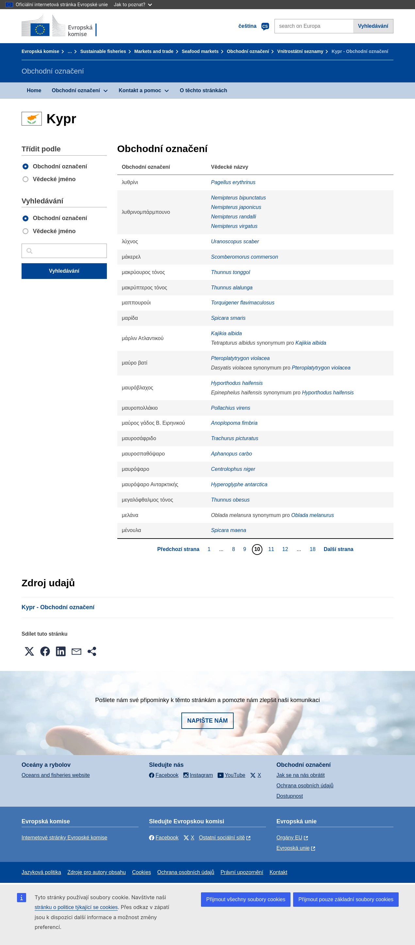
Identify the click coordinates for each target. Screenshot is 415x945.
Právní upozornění (242, 872)
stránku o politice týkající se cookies (76, 907)
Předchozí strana (178, 549)
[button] (29, 651)
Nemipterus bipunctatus (238, 197)
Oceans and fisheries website (56, 775)
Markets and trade (154, 51)
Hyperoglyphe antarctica (239, 484)
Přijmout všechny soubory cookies (245, 899)
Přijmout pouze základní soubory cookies (345, 899)
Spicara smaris (228, 318)
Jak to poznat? (133, 4)
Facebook (163, 837)
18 (313, 549)
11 (272, 549)
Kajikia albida (226, 333)
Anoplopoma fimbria (234, 423)
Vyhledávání (373, 26)
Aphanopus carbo (231, 453)
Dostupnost (289, 796)
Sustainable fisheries (103, 51)
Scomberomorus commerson (244, 257)
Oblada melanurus (312, 515)
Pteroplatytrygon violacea (240, 358)
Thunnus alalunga (232, 287)
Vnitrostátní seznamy (300, 51)
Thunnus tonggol (230, 272)
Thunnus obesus (230, 500)
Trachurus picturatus (234, 438)
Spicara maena (228, 530)
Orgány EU (289, 837)
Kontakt (278, 872)
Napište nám (207, 720)
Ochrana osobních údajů (304, 785)
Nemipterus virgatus (234, 226)
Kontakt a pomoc (140, 90)
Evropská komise (40, 51)
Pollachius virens (230, 408)
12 (286, 549)
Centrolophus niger (233, 469)
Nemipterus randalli (233, 216)
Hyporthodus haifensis (237, 383)
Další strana (339, 549)
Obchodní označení (248, 51)
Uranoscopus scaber (235, 241)
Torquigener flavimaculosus (242, 302)
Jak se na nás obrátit (300, 775)
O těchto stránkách (203, 90)
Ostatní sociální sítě (222, 837)
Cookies (141, 872)
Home (34, 90)
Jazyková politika (41, 872)
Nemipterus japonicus (236, 207)
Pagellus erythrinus (233, 182)
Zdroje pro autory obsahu (96, 872)
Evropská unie (292, 848)
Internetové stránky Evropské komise (64, 837)
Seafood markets (200, 51)
